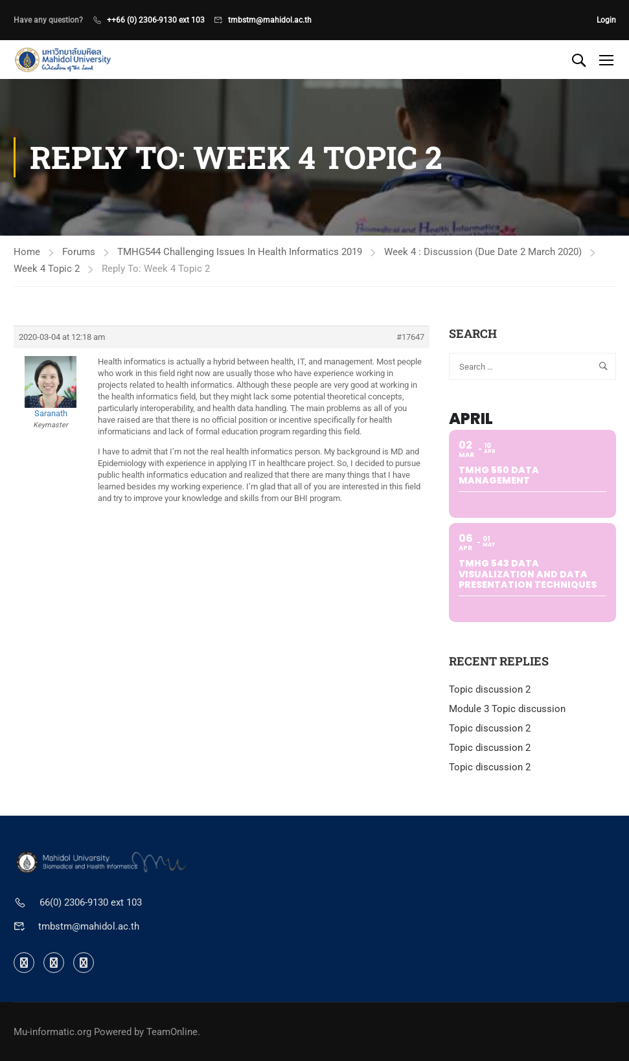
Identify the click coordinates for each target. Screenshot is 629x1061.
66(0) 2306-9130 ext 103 (91, 902)
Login (606, 20)
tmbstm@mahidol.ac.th (270, 20)
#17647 (410, 337)
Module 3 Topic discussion (507, 709)
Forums (78, 252)
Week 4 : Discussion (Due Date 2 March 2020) (483, 252)
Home (27, 252)
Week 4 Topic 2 (47, 268)
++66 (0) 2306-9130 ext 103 (156, 20)
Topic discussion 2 (490, 689)
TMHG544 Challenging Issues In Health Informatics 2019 (239, 252)
